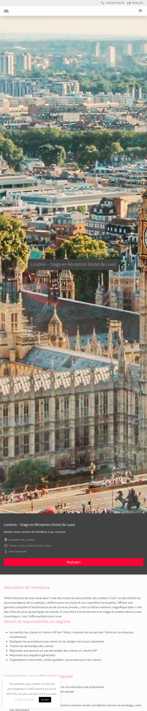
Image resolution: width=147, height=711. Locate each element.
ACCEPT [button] (45, 699)
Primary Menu (141, 11)
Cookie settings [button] (24, 699)
